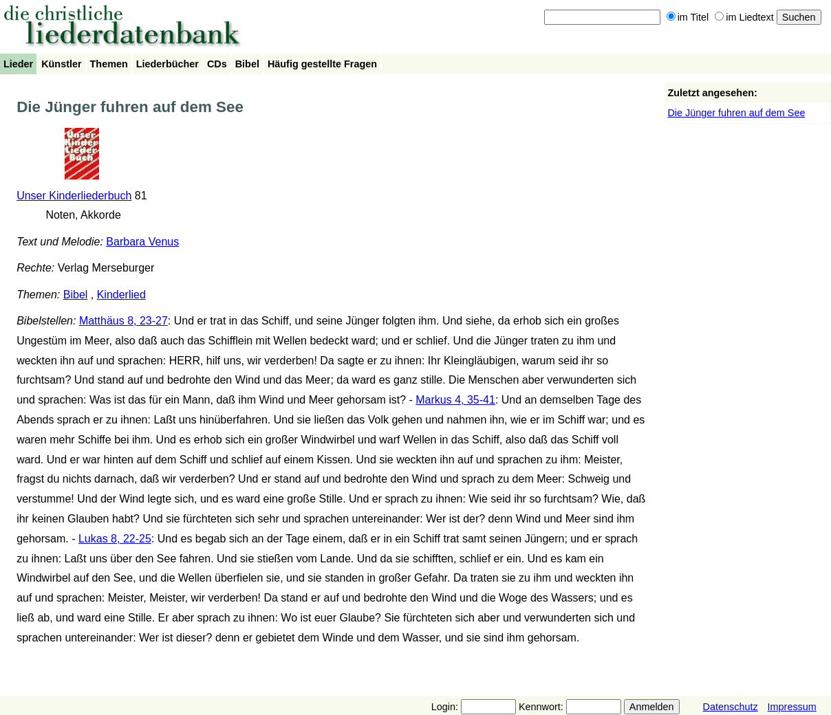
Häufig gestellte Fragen (322, 63)
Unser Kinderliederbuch (74, 195)
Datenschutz (730, 706)
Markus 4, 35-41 (455, 400)
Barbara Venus (142, 242)
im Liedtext (744, 17)
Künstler (61, 63)
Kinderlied (121, 294)
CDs (217, 63)
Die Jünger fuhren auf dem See (736, 112)
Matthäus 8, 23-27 (123, 321)
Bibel (247, 63)
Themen (109, 63)
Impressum (792, 706)
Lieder (18, 63)
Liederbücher (167, 63)
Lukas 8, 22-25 (114, 538)
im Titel (688, 17)
